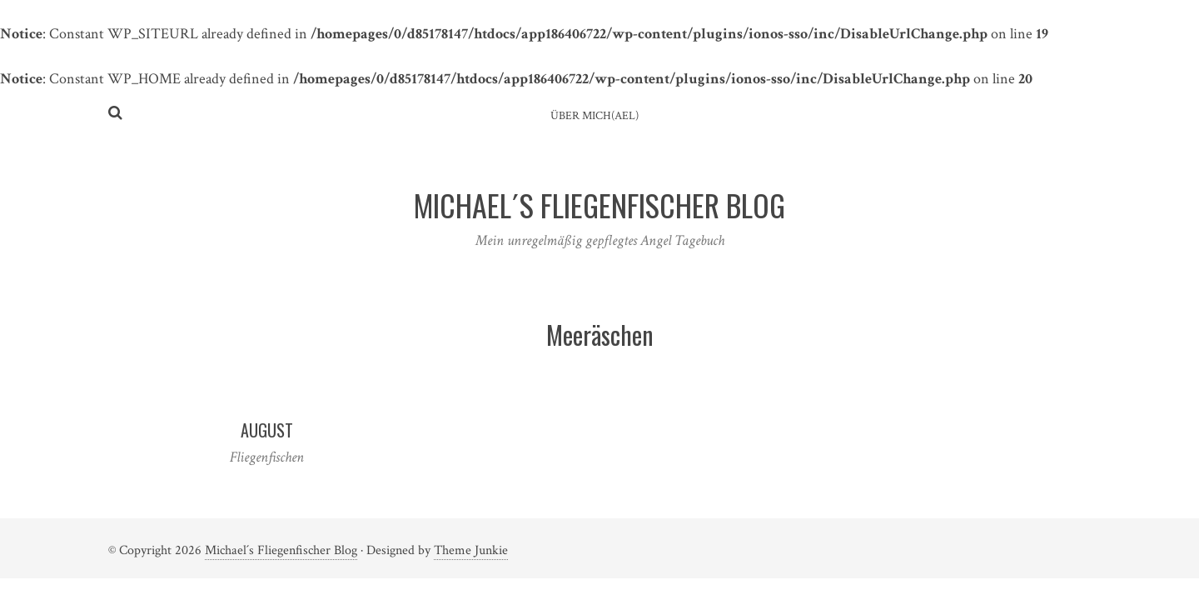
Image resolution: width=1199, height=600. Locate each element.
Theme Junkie (471, 550)
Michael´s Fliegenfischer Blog (281, 550)
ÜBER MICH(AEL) (594, 115)
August (267, 430)
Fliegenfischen (267, 457)
